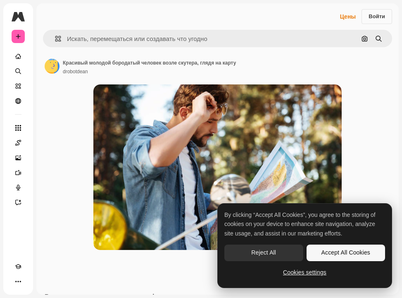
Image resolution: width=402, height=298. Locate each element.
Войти (377, 16)
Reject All (263, 252)
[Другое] (18, 281)
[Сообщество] (18, 101)
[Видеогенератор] (18, 172)
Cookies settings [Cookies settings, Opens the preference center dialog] (304, 272)
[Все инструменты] (18, 128)
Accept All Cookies (345, 252)
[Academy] (18, 266)
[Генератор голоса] (18, 187)
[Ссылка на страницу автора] (52, 66)
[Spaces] (18, 142)
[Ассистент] (18, 202)
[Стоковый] (18, 86)
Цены (348, 16)
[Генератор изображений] (18, 157)
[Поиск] (18, 71)
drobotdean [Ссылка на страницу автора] (75, 71)
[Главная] (18, 56)
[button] (54, 39)
